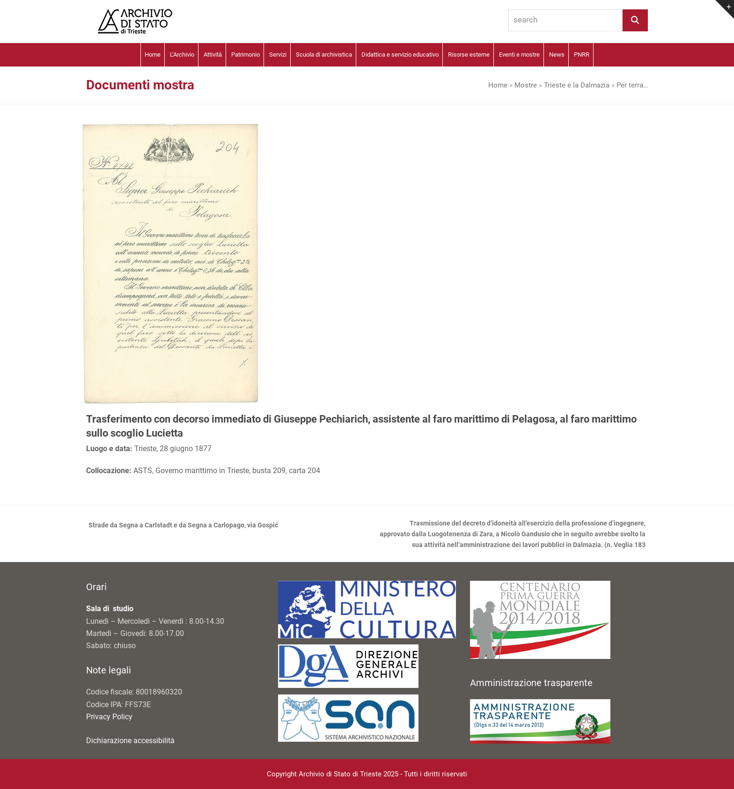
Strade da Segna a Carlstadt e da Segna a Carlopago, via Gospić (182, 526)
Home (497, 85)
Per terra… (632, 85)
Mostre (525, 85)
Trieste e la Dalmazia (576, 85)
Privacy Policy (109, 716)
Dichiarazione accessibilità (130, 740)
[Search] (635, 20)
